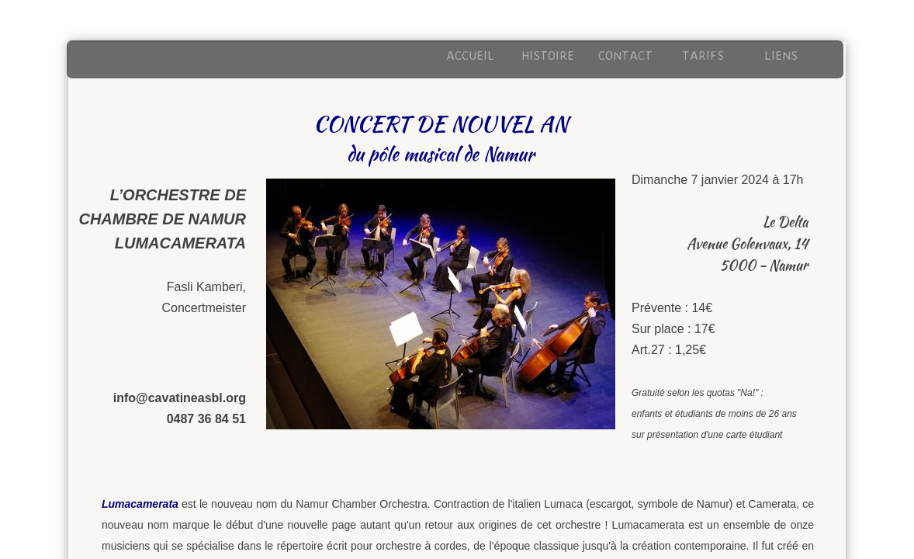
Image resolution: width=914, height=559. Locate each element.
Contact (625, 55)
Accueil (470, 55)
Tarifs (703, 55)
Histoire (547, 55)
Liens (781, 55)
